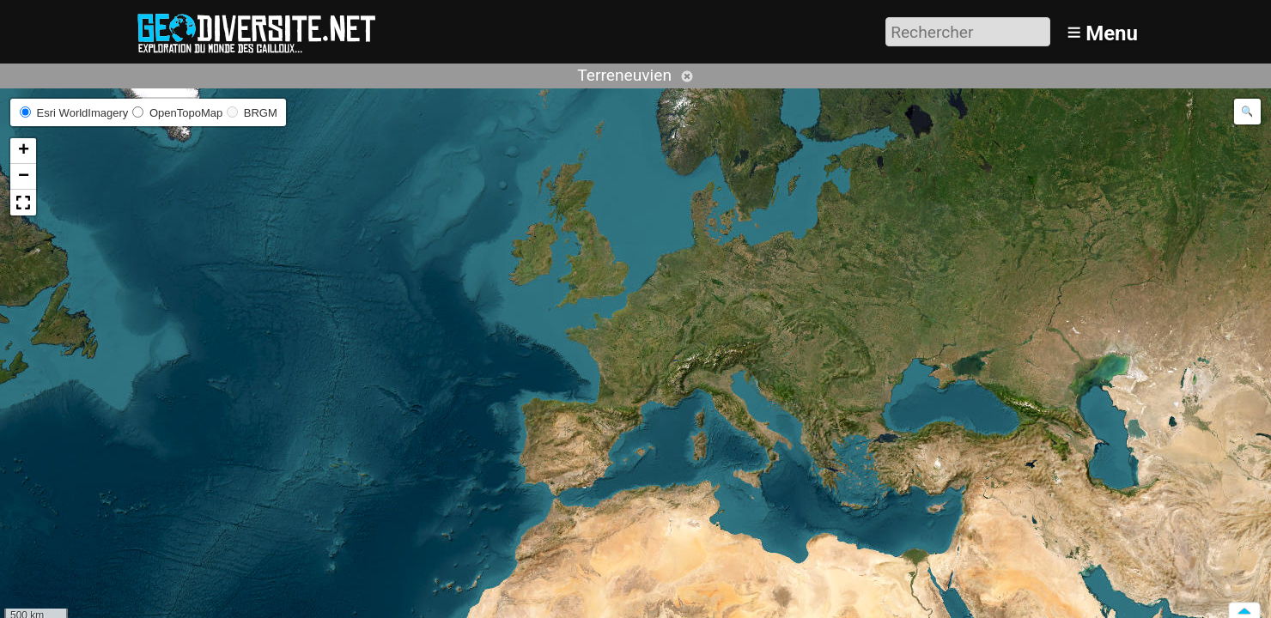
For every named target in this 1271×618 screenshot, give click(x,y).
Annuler (687, 76)
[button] (23, 151)
